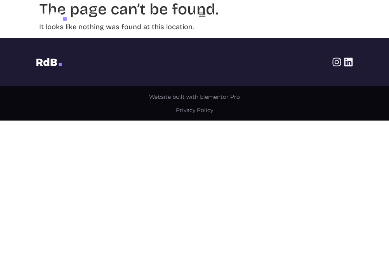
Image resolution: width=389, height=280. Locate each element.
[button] (202, 13)
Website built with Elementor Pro (194, 96)
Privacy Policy (194, 110)
